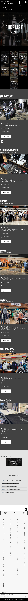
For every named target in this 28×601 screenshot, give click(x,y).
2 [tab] (12, 120)
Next (26, 110)
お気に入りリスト (17, 561)
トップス (3, 533)
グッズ (3, 565)
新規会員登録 (17, 534)
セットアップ (3, 549)
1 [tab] (11, 120)
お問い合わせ (4, 592)
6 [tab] (16, 120)
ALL (3, 585)
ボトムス (3, 541)
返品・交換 (10, 545)
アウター (3, 558)
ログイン (17, 543)
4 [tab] (14, 120)
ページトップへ (26, 509)
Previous (1, 110)
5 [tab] (15, 120)
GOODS (10, 6)
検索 (26, 2)
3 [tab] (13, 120)
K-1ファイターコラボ (24, 553)
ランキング (24, 541)
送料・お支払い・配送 (10, 534)
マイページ (17, 551)
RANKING (6, 9)
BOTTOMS (9, 4)
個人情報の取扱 (4, 597)
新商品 (24, 534)
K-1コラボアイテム (3, 575)
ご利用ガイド (10, 554)
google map (6, 136)
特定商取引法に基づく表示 (7, 594)
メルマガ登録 (17, 572)
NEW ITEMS (7, 2)
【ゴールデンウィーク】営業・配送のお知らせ (11, 480)
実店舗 (24, 564)
